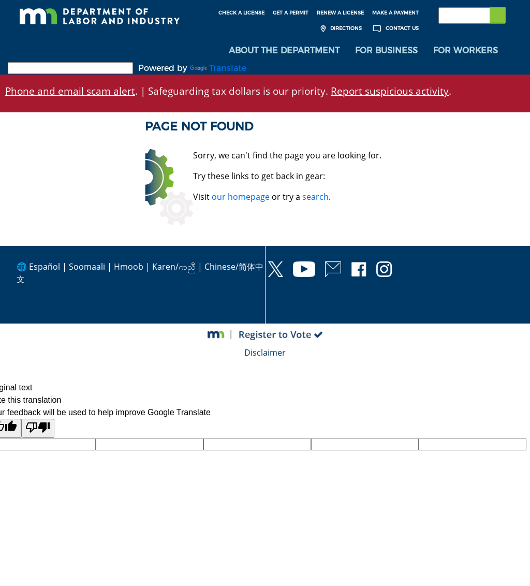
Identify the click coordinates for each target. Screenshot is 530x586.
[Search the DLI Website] (472, 15)
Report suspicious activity (390, 92)
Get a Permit (290, 13)
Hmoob (128, 267)
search (315, 197)
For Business (386, 51)
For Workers (465, 51)
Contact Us (394, 29)
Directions (340, 29)
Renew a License (340, 13)
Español (44, 267)
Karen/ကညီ (174, 267)
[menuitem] (284, 51)
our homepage (241, 197)
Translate (218, 69)
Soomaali (87, 267)
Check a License (241, 13)
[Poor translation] (37, 429)
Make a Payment (395, 13)
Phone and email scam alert (70, 92)
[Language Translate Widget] (70, 69)
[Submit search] (497, 15)
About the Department (284, 51)
